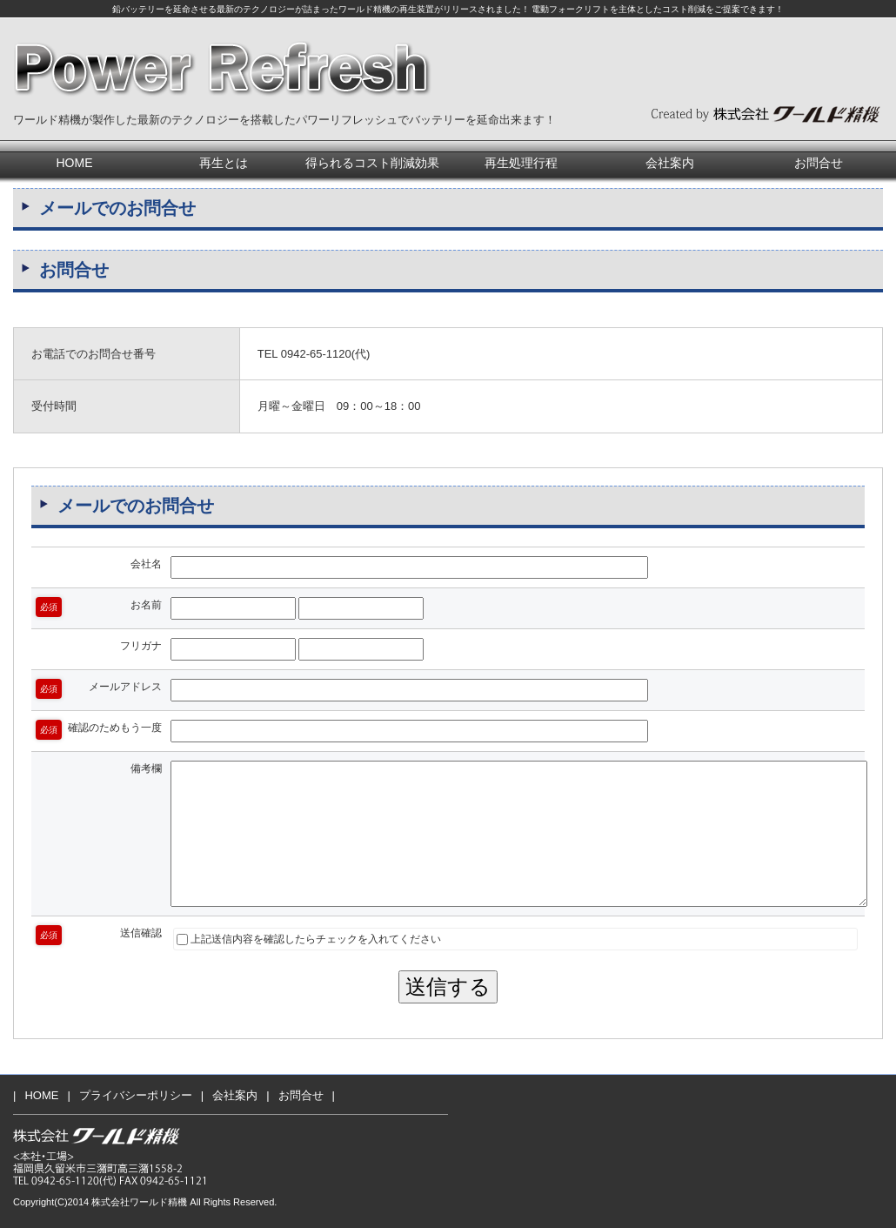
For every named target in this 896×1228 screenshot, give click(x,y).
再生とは (223, 163)
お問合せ (818, 163)
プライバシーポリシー (135, 1095)
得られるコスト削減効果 (372, 163)
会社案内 (669, 163)
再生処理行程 (521, 163)
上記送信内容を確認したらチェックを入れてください (309, 939)
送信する (448, 986)
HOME (75, 163)
